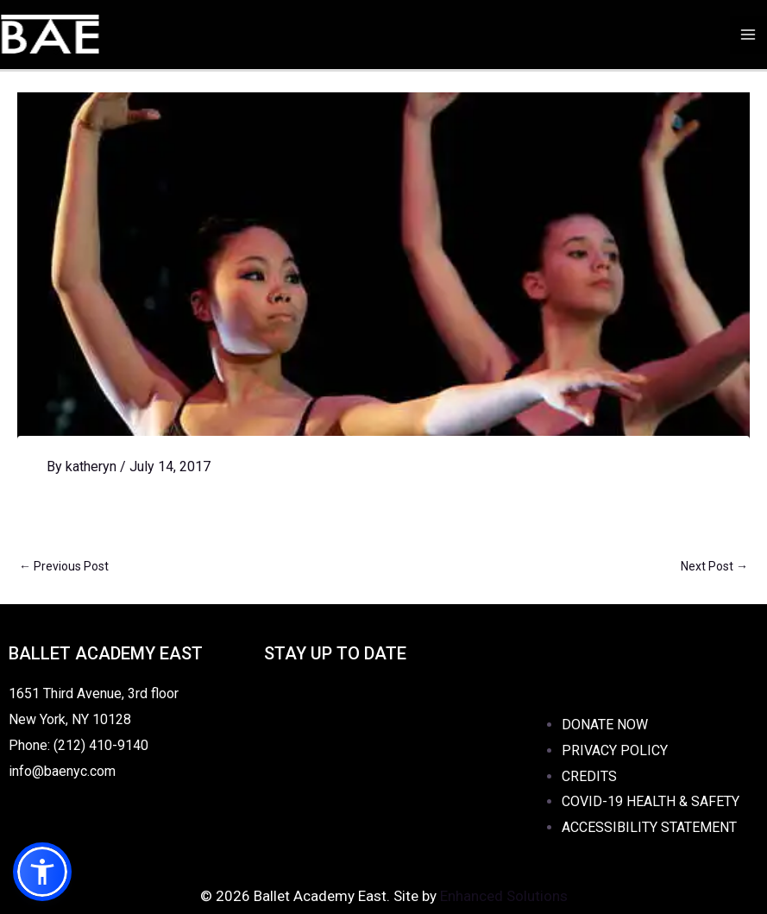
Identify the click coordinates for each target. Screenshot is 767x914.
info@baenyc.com (66, 771)
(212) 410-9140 (100, 745)
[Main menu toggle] (748, 35)
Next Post (714, 566)
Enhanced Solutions (504, 896)
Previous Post (64, 566)
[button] (42, 872)
